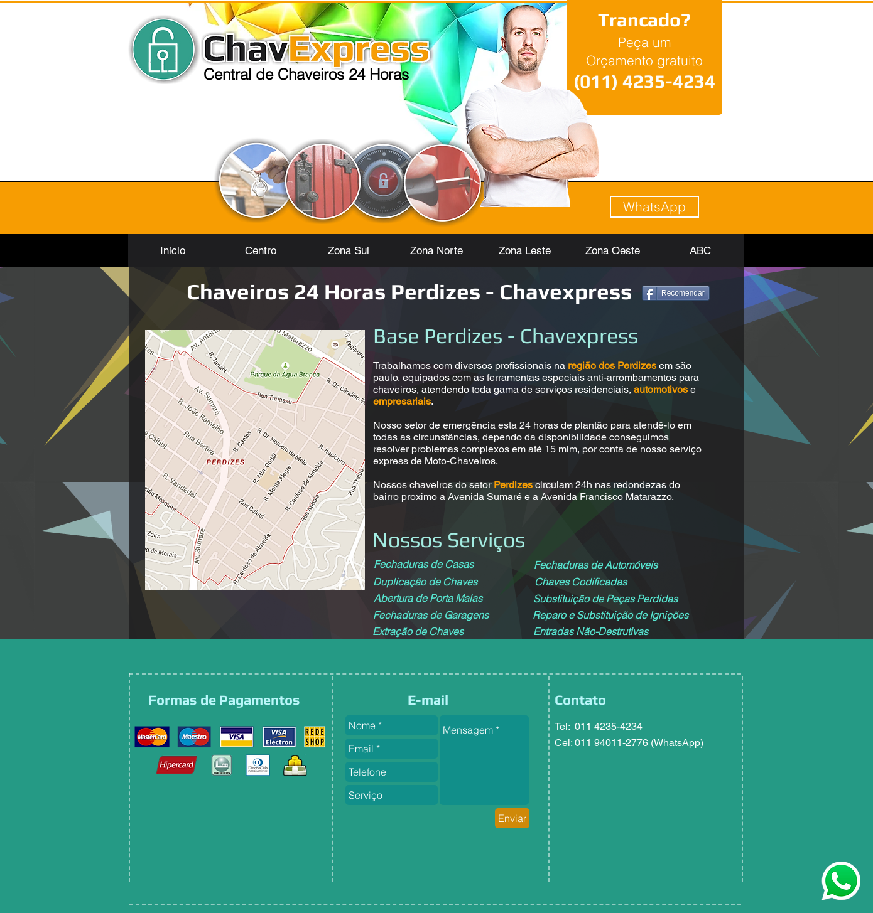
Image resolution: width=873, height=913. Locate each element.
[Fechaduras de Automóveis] (595, 564)
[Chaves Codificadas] (580, 582)
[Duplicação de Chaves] (425, 582)
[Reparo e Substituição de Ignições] (610, 615)
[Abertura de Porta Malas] (428, 598)
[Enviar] (512, 818)
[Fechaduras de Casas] (423, 564)
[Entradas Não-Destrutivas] (591, 631)
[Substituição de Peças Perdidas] (605, 598)
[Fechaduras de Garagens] (430, 615)
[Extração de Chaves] (418, 631)
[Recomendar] (676, 293)
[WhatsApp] (654, 207)
